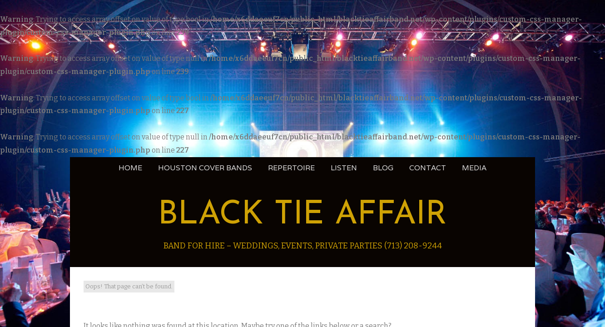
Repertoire (291, 168)
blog (383, 168)
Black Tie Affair (302, 215)
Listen (344, 168)
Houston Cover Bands (205, 168)
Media (474, 168)
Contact (427, 168)
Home (130, 168)
